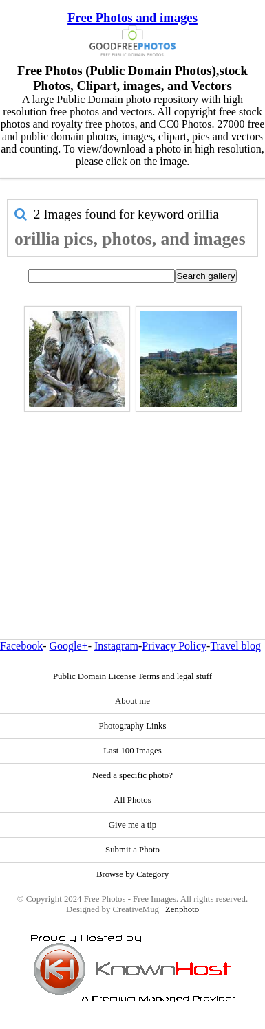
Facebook (21, 646)
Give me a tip (132, 825)
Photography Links (133, 726)
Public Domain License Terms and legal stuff (132, 676)
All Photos (132, 800)
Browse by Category (132, 874)
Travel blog (235, 646)
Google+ (69, 646)
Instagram (116, 646)
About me (132, 701)
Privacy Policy (174, 646)
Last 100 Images (132, 750)
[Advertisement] (129, 496)
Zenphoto (182, 909)
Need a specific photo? (132, 775)
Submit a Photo (132, 849)
